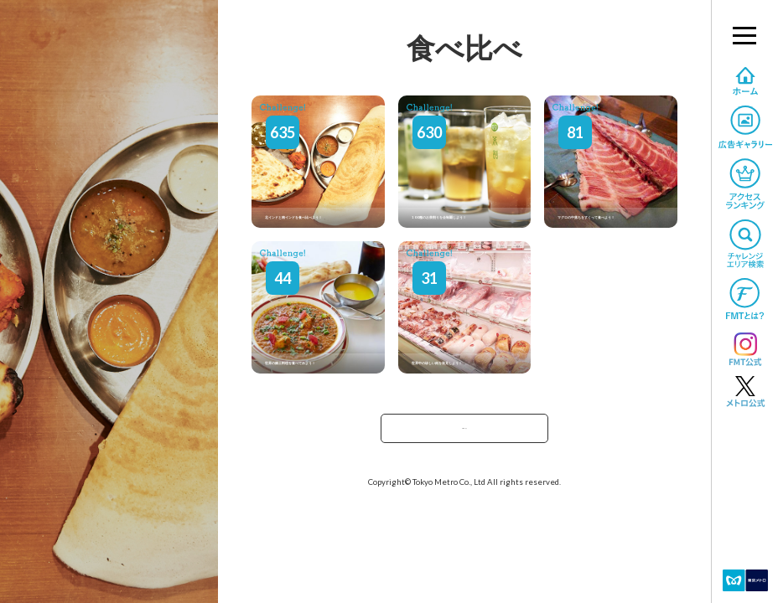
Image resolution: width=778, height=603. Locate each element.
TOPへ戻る (464, 433)
